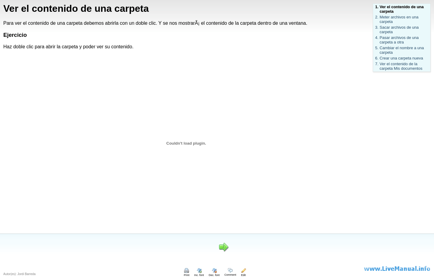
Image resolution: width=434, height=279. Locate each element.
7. (376, 64)
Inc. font (199, 274)
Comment (230, 273)
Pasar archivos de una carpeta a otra (399, 39)
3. (376, 27)
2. (376, 17)
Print (187, 274)
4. (376, 37)
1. (376, 7)
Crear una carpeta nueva (401, 58)
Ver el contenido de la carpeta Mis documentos (401, 66)
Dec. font (214, 274)
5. (376, 48)
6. (376, 58)
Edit (243, 274)
